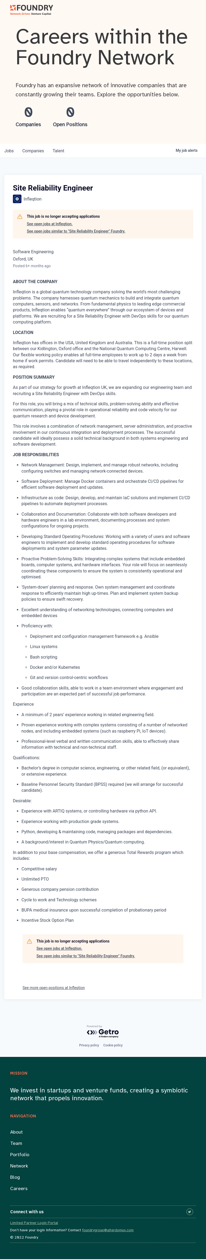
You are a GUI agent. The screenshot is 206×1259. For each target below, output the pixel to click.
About (16, 1132)
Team (16, 1143)
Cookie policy (113, 1045)
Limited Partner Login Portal (34, 1223)
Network (19, 1166)
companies (33, 150)
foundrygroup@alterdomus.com (108, 1230)
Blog (15, 1177)
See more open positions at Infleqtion (54, 988)
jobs (9, 150)
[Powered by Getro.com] (103, 1031)
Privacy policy (89, 1045)
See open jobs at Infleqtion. (50, 224)
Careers (19, 1188)
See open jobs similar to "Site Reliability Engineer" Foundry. (76, 231)
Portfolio (19, 1155)
